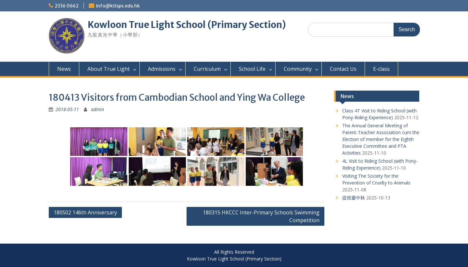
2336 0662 (67, 6)
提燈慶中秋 (353, 198)
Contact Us (343, 68)
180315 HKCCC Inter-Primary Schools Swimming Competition (261, 216)
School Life (252, 68)
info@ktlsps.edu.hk (118, 6)
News (64, 68)
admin (97, 109)
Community (298, 68)
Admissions (162, 68)
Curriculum (207, 68)
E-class (381, 68)
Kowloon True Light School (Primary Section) (187, 25)
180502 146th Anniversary (85, 212)
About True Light (108, 68)
